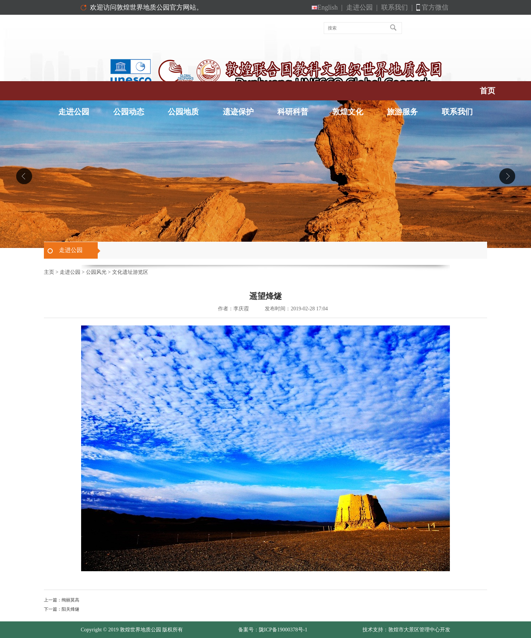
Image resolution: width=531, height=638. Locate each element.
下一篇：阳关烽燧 (61, 609)
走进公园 (362, 7)
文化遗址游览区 (130, 272)
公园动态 (128, 111)
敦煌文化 (347, 111)
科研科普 (292, 111)
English (327, 7)
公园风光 (96, 272)
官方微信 (435, 7)
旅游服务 (402, 111)
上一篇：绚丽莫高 (61, 600)
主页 (49, 272)
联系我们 (397, 7)
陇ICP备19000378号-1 (283, 629)
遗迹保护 (238, 111)
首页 (487, 90)
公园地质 (183, 111)
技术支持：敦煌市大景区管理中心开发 (406, 629)
